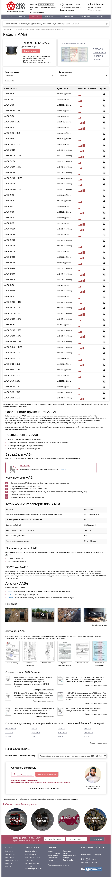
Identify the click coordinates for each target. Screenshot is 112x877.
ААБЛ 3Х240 (9, 184)
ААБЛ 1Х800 (9, 291)
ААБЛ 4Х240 (9, 246)
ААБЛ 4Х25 (9, 201)
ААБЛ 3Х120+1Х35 (12, 302)
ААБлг (10, 591)
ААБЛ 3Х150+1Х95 (12, 167)
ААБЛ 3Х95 (9, 139)
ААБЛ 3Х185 (9, 172)
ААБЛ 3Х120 (9, 150)
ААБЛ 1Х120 (9, 251)
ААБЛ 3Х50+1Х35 (12, 122)
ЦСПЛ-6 (61, 729)
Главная (8, 17)
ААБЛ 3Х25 (9, 99)
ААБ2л (10, 594)
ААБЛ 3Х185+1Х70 (12, 336)
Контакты (100, 17)
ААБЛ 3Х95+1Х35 (12, 392)
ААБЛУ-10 (88, 733)
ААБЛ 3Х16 (9, 94)
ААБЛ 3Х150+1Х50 (12, 313)
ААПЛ (34, 729)
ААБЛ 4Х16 (9, 195)
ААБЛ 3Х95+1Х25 (12, 144)
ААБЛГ (61, 736)
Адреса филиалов (37, 12)
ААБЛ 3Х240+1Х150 (13, 189)
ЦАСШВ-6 (36, 733)
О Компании (85, 17)
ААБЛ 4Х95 (9, 223)
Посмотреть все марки (98, 743)
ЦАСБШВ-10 (10, 729)
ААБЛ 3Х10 (9, 296)
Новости (21, 17)
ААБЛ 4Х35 (9, 206)
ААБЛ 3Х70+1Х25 (12, 375)
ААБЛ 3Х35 (9, 105)
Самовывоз (99, 52)
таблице (63, 469)
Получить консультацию (47, 774)
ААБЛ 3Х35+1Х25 (12, 110)
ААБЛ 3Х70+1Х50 (12, 386)
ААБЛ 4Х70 (9, 218)
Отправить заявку (95, 10)
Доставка (49, 17)
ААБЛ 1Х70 (9, 285)
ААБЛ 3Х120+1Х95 (12, 156)
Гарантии (98, 56)
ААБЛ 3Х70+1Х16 (12, 133)
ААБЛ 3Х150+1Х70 (12, 319)
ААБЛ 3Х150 (9, 161)
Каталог (35, 17)
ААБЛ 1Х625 (9, 279)
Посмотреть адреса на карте (58, 865)
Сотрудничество (66, 17)
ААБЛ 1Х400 (9, 268)
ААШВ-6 (87, 729)
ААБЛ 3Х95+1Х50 (12, 398)
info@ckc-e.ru (96, 4)
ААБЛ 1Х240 (9, 263)
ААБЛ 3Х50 (9, 116)
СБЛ (33, 736)
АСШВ (87, 736)
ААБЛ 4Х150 (9, 234)
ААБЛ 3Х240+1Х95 (12, 353)
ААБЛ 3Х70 (9, 127)
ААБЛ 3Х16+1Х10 (12, 325)
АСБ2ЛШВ (62, 733)
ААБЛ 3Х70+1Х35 (12, 381)
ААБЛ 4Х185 (9, 240)
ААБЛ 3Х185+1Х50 (12, 330)
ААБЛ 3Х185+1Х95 (12, 341)
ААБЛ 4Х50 (9, 212)
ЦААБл (10, 598)
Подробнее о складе (99, 625)
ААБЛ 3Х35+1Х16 (12, 364)
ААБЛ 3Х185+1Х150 (13, 178)
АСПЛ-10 (9, 733)
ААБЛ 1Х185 (9, 257)
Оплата (97, 59)
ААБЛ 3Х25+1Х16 (12, 358)
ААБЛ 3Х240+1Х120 (13, 347)
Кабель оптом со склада (15, 6)
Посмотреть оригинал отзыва (43, 690)
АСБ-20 (8, 736)
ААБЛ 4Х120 (9, 229)
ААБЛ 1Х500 (9, 274)
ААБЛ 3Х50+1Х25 (12, 370)
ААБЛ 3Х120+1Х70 (12, 308)
